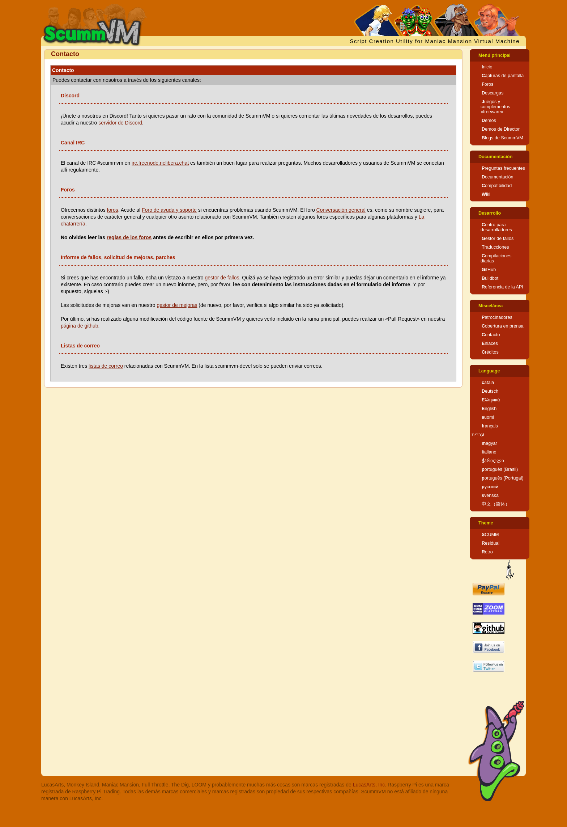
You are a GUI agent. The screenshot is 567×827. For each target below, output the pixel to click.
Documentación (495, 156)
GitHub (489, 269)
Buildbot (490, 278)
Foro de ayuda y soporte (169, 210)
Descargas (492, 93)
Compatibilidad (497, 185)
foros (112, 210)
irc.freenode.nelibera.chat (160, 163)
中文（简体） (496, 504)
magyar (489, 443)
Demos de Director (501, 129)
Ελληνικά (491, 399)
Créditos (490, 352)
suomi (488, 417)
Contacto (491, 334)
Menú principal (494, 55)
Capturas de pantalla (503, 75)
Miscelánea (490, 305)
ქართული (493, 460)
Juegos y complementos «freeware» (495, 106)
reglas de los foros (129, 237)
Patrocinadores (497, 317)
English (489, 408)
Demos (489, 120)
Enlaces (490, 343)
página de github (79, 326)
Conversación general (341, 210)
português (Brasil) (500, 469)
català (488, 382)
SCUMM (490, 534)
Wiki (486, 194)
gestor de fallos (222, 277)
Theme (485, 523)
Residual (490, 543)
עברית (478, 434)
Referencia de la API (502, 287)
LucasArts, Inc (369, 785)
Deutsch (490, 391)
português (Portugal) (503, 478)
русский (490, 486)
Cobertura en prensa (503, 326)
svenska (490, 495)
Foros (487, 84)
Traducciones (495, 247)
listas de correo (106, 366)
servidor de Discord (120, 123)
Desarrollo (489, 213)
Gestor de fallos (497, 238)
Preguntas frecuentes (503, 168)
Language (489, 371)
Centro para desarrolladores (496, 227)
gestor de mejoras (177, 305)
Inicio (487, 66)
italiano (489, 452)
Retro (487, 551)
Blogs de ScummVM (502, 137)
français (490, 426)
